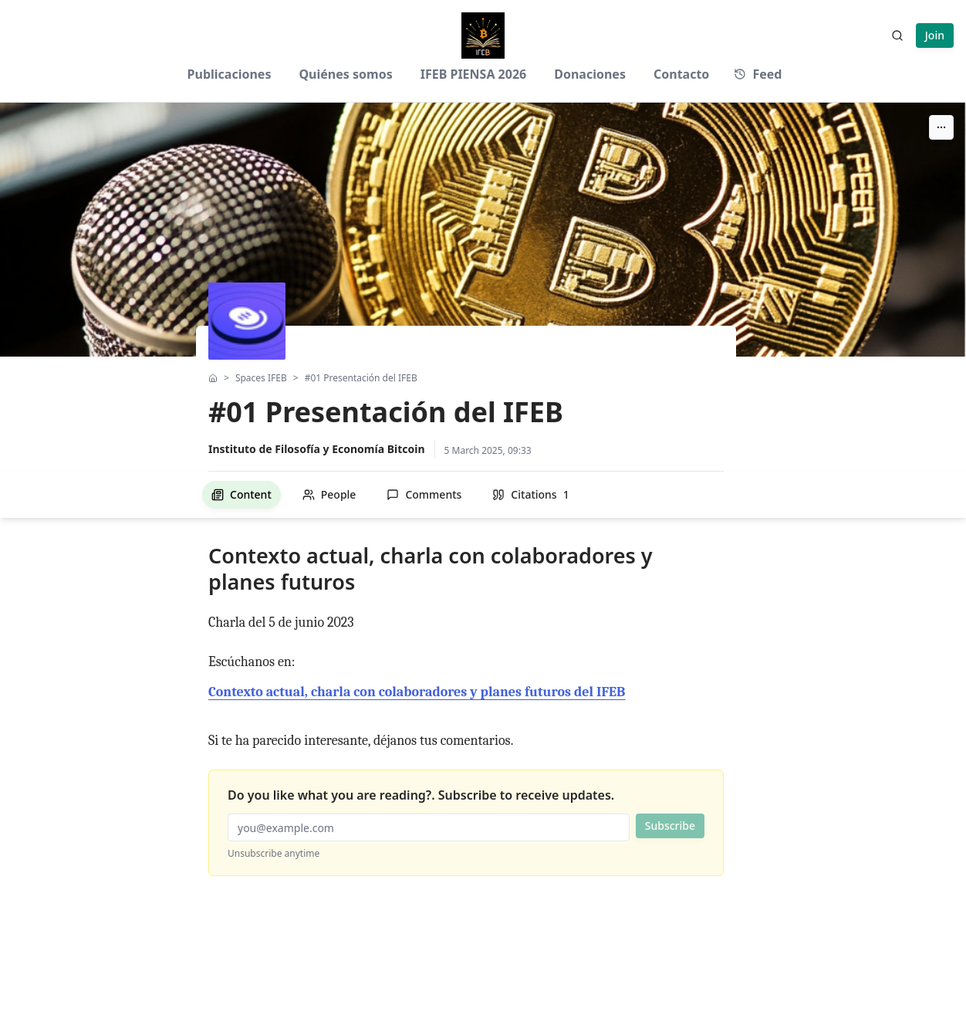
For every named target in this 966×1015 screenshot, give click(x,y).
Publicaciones (229, 74)
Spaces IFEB (261, 378)
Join (934, 35)
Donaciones (590, 74)
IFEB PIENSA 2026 (474, 74)
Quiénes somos (345, 74)
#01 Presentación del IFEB (361, 378)
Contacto (681, 74)
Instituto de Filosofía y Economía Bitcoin (316, 449)
